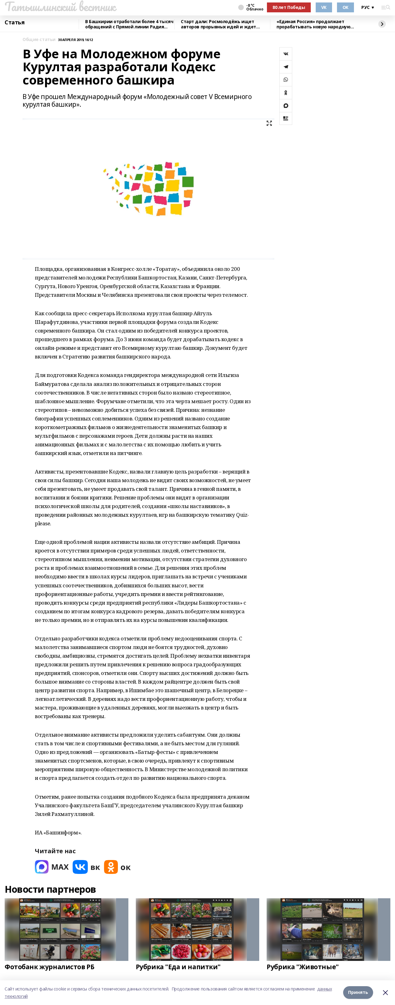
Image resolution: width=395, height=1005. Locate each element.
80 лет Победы (288, 7)
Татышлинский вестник (60, 6)
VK (323, 7)
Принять (358, 992)
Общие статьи (39, 39)
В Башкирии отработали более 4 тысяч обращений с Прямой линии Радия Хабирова (129, 24)
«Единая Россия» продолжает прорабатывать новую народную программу (313, 24)
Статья (14, 22)
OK (345, 7)
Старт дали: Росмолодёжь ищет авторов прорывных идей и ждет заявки (218, 24)
